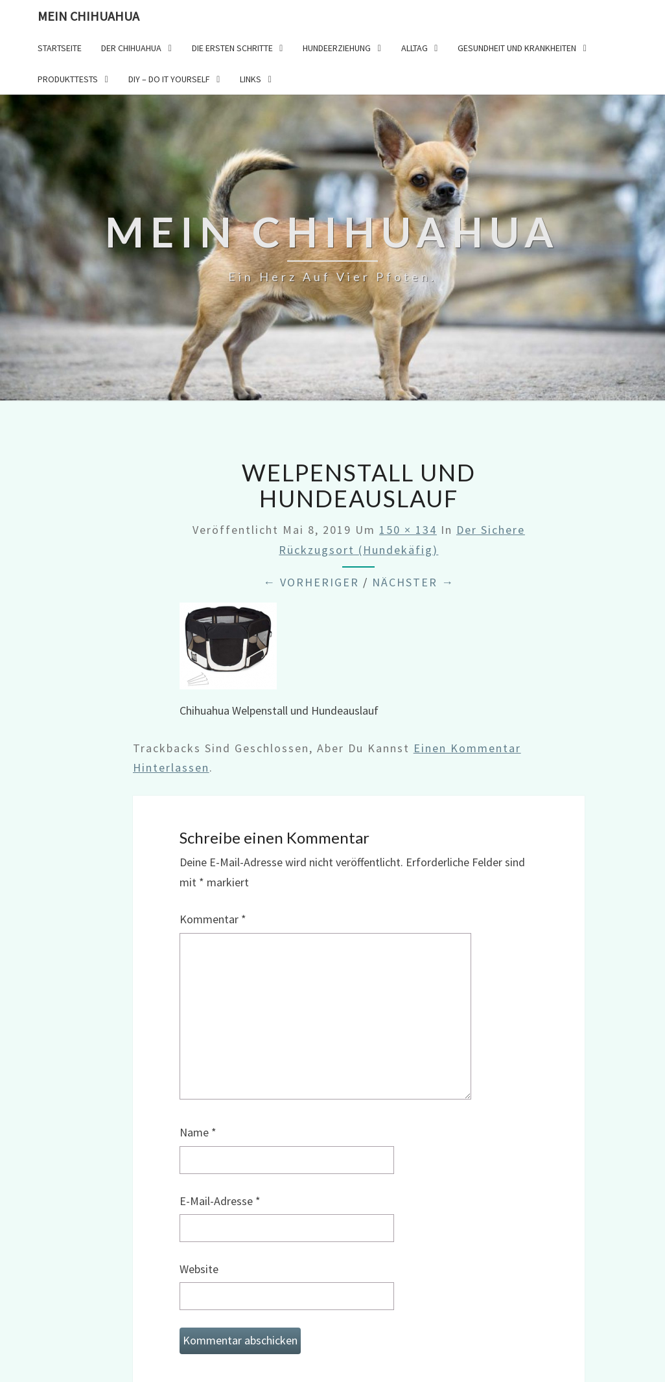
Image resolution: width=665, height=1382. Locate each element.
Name (198, 1132)
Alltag (414, 48)
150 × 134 (408, 529)
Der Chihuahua (131, 48)
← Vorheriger (311, 582)
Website (199, 1268)
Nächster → (413, 582)
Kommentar (213, 919)
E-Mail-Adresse (220, 1200)
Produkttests (68, 79)
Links (250, 79)
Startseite (60, 48)
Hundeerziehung (337, 48)
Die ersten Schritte (232, 48)
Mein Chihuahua (88, 16)
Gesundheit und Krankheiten (517, 48)
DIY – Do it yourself (169, 79)
